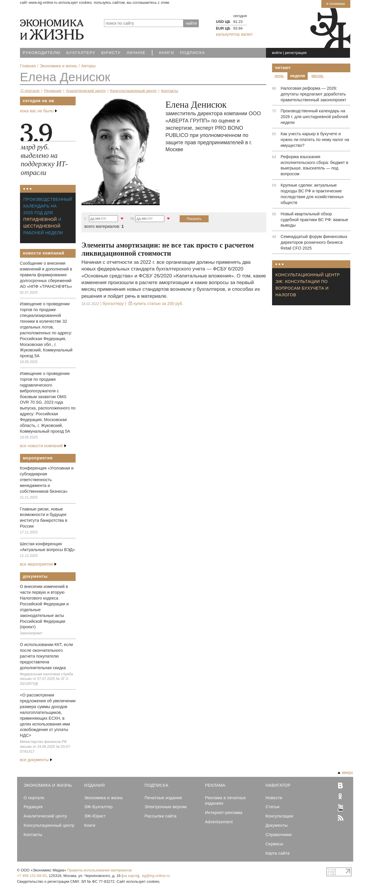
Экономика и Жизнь (48, 785)
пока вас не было (38, 111)
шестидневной (42, 226)
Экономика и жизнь (103, 797)
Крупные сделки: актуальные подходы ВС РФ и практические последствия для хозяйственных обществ (312, 194)
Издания (94, 785)
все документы (36, 759)
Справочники (278, 834)
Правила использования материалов (99, 870)
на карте (130, 875)
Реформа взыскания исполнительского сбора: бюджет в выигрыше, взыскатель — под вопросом (314, 165)
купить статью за (158, 303)
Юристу (111, 52)
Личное (136, 52)
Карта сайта (277, 853)
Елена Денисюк (65, 77)
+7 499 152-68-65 (32, 875)
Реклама (215, 785)
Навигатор (278, 785)
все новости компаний (43, 445)
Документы (35, 576)
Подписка (192, 52)
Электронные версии (166, 806)
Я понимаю (335, 3)
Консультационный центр (133, 91)
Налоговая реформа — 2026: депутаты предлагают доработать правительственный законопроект (314, 94)
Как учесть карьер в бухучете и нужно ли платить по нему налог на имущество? (315, 139)
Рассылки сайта (160, 816)
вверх (345, 772)
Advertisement (219, 822)
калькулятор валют (234, 34)
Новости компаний (44, 253)
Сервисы (274, 844)
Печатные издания (163, 797)
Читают (283, 67)
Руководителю (42, 52)
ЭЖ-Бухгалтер (98, 806)
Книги (166, 52)
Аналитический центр (86, 91)
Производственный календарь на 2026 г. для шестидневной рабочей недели (314, 117)
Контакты (169, 91)
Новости (273, 797)
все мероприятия (38, 564)
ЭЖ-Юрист (95, 816)
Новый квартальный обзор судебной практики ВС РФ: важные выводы (314, 220)
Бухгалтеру (80, 52)
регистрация (296, 52)
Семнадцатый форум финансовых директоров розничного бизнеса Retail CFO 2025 (314, 242)
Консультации (279, 816)
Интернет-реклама (223, 812)
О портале (30, 91)
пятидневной (40, 219)
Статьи (272, 806)
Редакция (52, 91)
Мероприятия (38, 458)
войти (277, 52)
